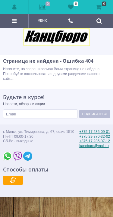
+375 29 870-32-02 (94, 136)
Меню (42, 20)
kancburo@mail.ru (94, 146)
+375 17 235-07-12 (94, 141)
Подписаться (94, 114)
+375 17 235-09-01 (94, 132)
